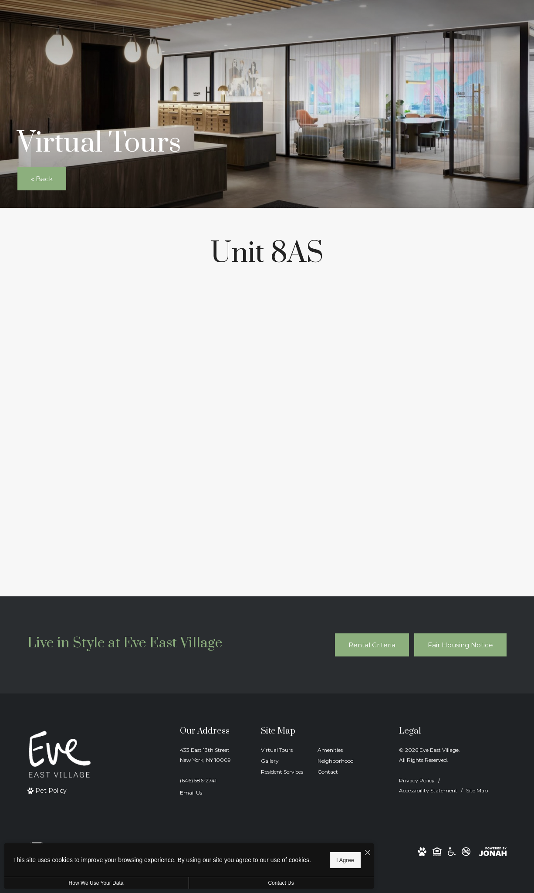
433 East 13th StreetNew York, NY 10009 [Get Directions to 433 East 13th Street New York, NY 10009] (205, 755)
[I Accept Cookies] (303, 850)
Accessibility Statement (428, 790)
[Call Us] (205, 780)
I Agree (281, 858)
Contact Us (232, 883)
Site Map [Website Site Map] (477, 790)
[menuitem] (282, 750)
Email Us (191, 792)
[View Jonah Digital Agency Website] (493, 851)
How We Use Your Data (80, 883)
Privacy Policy (417, 780)
